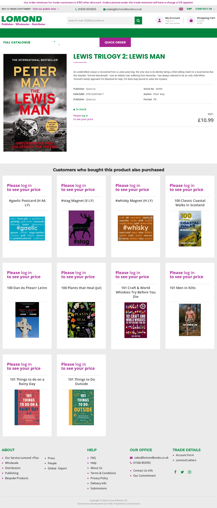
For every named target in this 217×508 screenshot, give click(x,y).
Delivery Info (98, 483)
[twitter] (182, 472)
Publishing (11, 473)
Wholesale (11, 463)
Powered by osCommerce (127, 503)
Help (93, 463)
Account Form (185, 455)
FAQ (93, 458)
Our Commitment (144, 475)
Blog (141, 33)
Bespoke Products (16, 478)
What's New (75, 33)
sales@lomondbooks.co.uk (124, 9)
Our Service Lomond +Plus (22, 458)
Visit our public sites (44, 8)
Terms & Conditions (103, 473)
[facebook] (175, 472)
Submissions (99, 488)
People (52, 463)
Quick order (116, 33)
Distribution (13, 468)
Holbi (110, 503)
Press (51, 458)
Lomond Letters (186, 460)
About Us (164, 33)
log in (85, 115)
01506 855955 (87, 9)
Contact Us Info (143, 470)
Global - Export (57, 468)
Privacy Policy (99, 478)
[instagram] (189, 472)
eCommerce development (90, 503)
